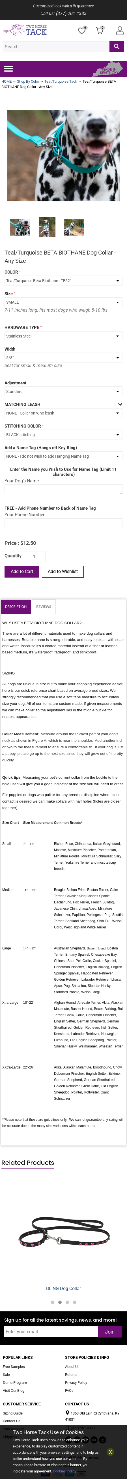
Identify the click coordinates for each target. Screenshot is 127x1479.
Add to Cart (22, 571)
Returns (71, 1375)
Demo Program (15, 1382)
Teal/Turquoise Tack (60, 81)
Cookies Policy (64, 1471)
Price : (12, 543)
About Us (72, 1367)
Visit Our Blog (13, 1390)
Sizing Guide (13, 1413)
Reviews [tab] (43, 606)
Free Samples (14, 1367)
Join (110, 1332)
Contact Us (11, 1421)
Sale (6, 1375)
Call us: (47, 13)
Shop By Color (28, 81)
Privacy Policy (76, 1382)
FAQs (69, 1390)
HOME (6, 81)
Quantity (13, 556)
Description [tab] (16, 606)
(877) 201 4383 (71, 13)
